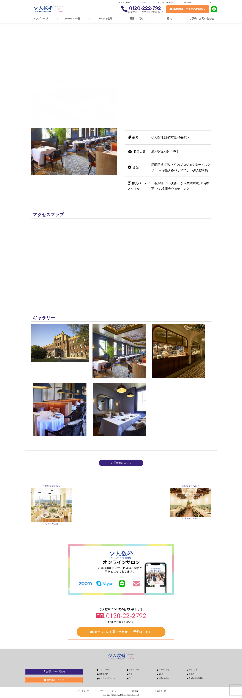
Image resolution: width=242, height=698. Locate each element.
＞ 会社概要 (134, 691)
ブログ (144, 2)
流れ (169, 18)
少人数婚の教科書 (196, 678)
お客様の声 (103, 674)
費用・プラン (137, 18)
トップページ (40, 18)
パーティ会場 (104, 18)
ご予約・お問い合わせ (201, 18)
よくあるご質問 (123, 2)
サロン (208, 2)
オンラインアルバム (166, 2)
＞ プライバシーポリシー (108, 691)
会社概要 (187, 2)
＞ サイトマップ (82, 691)
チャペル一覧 (72, 18)
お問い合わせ (164, 678)
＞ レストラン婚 (159, 691)
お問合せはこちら (121, 462)
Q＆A (161, 674)
